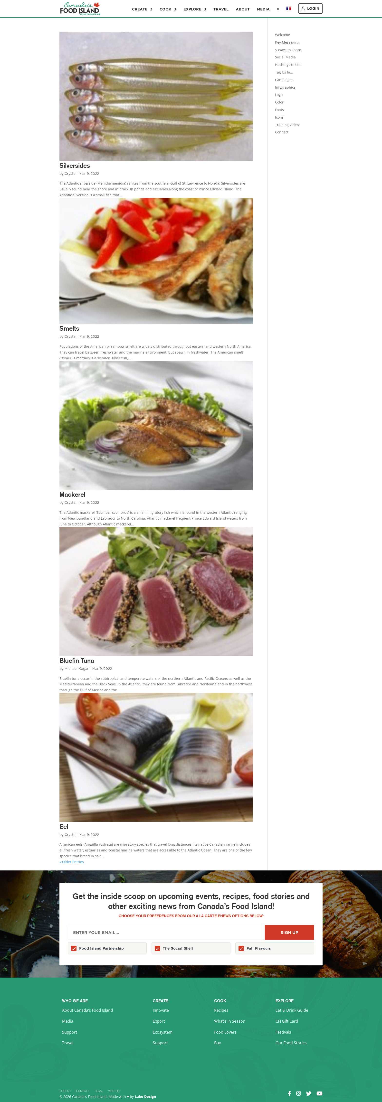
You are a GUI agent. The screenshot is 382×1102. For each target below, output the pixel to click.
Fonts (279, 109)
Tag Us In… (284, 72)
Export (159, 1021)
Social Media (285, 57)
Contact (83, 1091)
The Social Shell (178, 948)
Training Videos (287, 124)
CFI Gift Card (287, 1021)
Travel (221, 9)
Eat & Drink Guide (292, 1010)
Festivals (283, 1032)
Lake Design (145, 1096)
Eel (63, 826)
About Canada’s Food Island (87, 1010)
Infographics (285, 87)
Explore (192, 9)
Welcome (282, 34)
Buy (217, 1043)
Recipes (221, 1010)
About (243, 9)
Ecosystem (162, 1032)
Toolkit (65, 1091)
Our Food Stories (291, 1043)
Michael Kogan (77, 669)
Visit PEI (114, 1091)
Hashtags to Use (288, 64)
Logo (279, 94)
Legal (99, 1091)
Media (263, 9)
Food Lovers (225, 1032)
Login (310, 8)
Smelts (69, 328)
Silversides (74, 165)
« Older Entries (71, 861)
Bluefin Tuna (76, 660)
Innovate (161, 1010)
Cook (165, 9)
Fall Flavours (259, 948)
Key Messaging (287, 42)
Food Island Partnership (101, 948)
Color (279, 102)
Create (139, 9)
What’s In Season (229, 1021)
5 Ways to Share (288, 49)
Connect (281, 132)
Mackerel (72, 494)
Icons (279, 117)
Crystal (70, 174)
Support (69, 1032)
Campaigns (284, 79)
